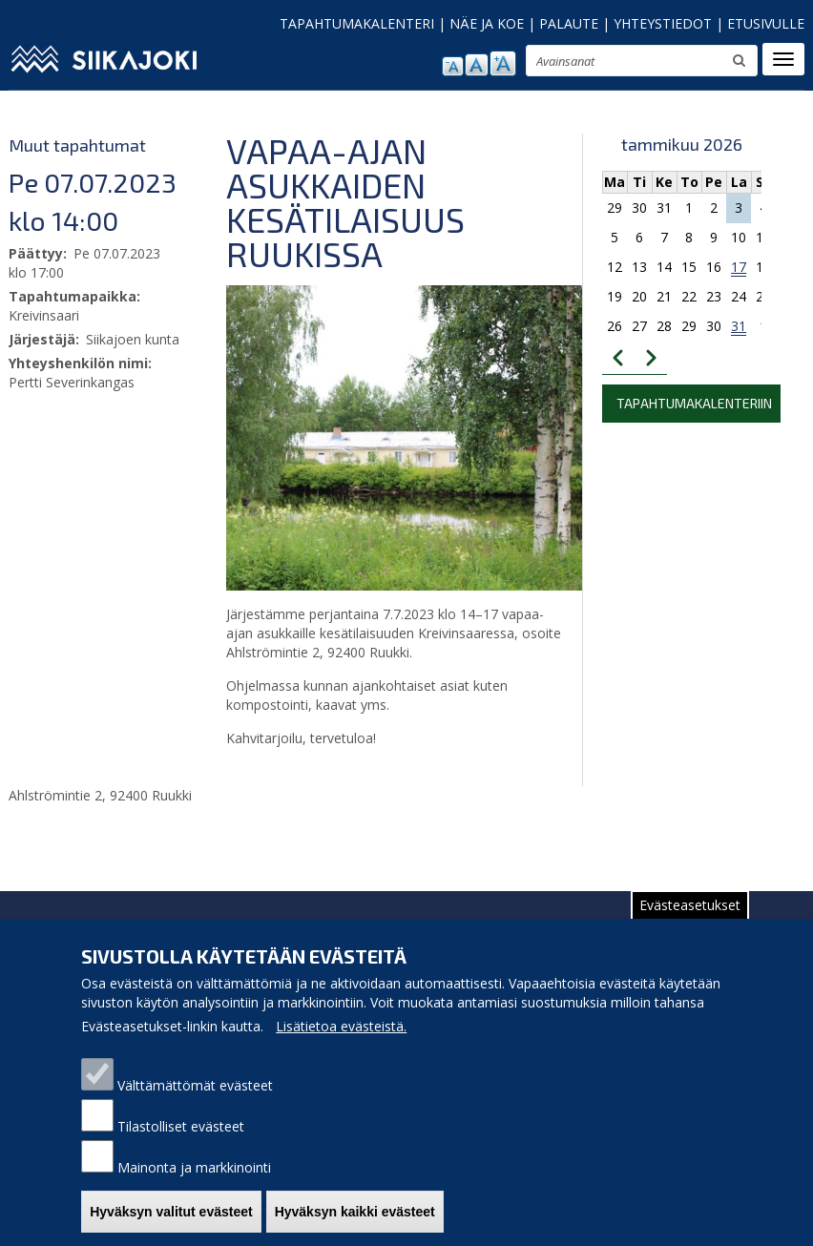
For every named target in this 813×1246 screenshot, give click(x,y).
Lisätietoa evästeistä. (341, 1036)
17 (738, 267)
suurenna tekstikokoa (503, 63)
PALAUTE (568, 23)
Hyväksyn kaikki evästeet (355, 1221)
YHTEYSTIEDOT (663, 23)
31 (738, 326)
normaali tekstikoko (477, 64)
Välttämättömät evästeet (195, 1095)
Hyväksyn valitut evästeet (171, 1221)
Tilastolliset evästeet (180, 1136)
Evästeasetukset (689, 914)
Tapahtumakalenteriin (694, 403)
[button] (455, 436)
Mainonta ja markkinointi (194, 1177)
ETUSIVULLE (765, 23)
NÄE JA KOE (486, 23)
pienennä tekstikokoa (453, 66)
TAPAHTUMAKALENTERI (357, 23)
